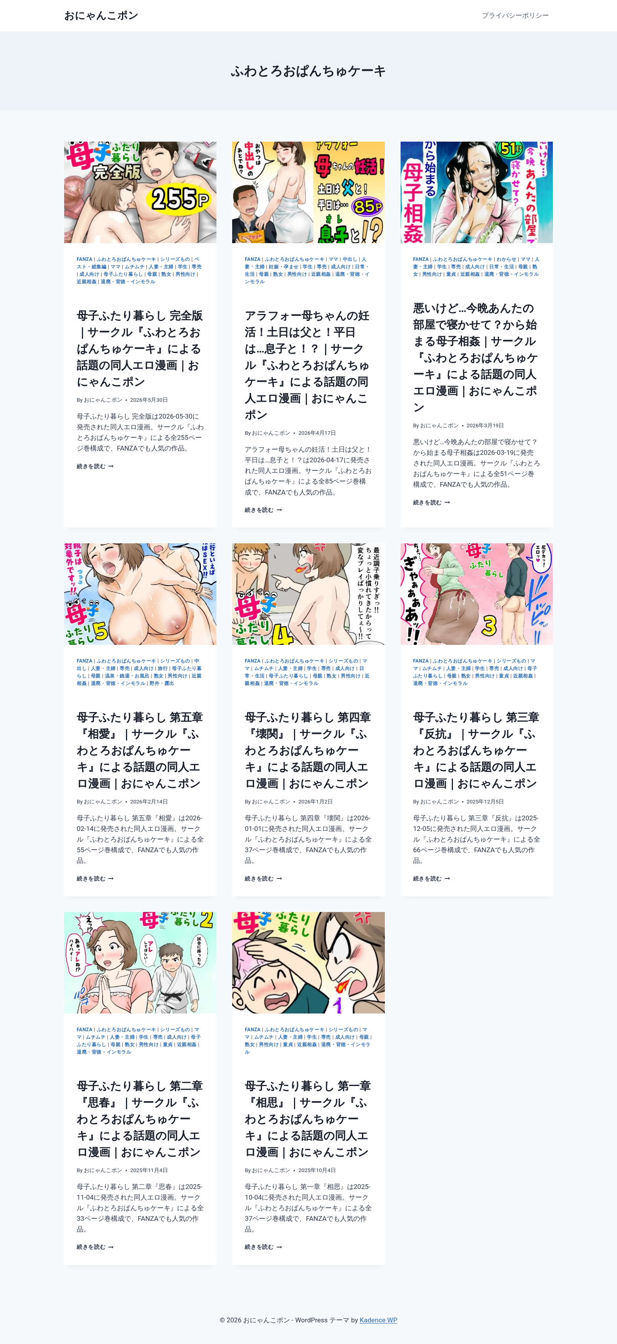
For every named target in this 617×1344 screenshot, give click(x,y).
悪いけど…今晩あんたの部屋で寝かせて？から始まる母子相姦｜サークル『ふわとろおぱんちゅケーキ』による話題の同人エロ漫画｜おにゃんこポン (475, 358)
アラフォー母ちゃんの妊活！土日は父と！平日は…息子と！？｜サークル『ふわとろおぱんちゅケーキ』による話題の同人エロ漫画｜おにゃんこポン (307, 365)
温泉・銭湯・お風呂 (127, 676)
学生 (183, 267)
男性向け (185, 274)
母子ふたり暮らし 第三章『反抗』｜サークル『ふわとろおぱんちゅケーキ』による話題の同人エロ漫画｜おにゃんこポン (476, 750)
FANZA (84, 259)
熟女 (166, 274)
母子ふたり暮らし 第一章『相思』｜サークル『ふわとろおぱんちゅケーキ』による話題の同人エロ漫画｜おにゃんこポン (308, 1119)
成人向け (89, 274)
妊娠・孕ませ (284, 267)
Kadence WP (378, 1320)
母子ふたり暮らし (123, 274)
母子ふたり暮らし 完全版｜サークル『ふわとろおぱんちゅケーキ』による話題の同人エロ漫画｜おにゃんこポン (140, 348)
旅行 (163, 668)
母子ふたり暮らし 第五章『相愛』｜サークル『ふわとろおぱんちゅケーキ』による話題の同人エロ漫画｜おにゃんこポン (140, 750)
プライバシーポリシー (515, 15)
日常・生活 (501, 267)
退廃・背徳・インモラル (128, 281)
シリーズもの (175, 259)
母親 (152, 274)
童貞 (451, 274)
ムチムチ (134, 267)
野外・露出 (162, 683)
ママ (115, 267)
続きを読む (95, 466)
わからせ (506, 259)
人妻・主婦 (161, 267)
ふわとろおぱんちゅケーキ (126, 259)
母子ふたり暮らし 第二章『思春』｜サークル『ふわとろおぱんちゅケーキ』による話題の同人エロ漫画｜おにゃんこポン (140, 1119)
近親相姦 (86, 281)
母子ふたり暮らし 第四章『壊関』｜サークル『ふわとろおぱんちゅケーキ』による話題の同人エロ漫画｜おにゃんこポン (308, 750)
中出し (350, 259)
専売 (196, 267)
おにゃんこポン (103, 400)
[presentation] (140, 192)
